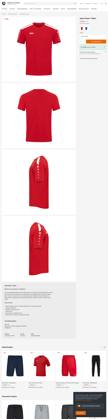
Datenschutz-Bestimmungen (83, 400)
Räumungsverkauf (84, 9)
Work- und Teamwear (35, 9)
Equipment (56, 9)
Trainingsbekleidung (24, 14)
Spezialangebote (72, 9)
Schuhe (63, 9)
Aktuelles (4, 9)
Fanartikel (94, 9)
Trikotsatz (12, 9)
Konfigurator (88, 3)
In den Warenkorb (96, 41)
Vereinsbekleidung (22, 9)
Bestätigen (81, 413)
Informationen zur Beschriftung (93, 52)
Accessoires (47, 9)
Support (96, 3)
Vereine (81, 3)
